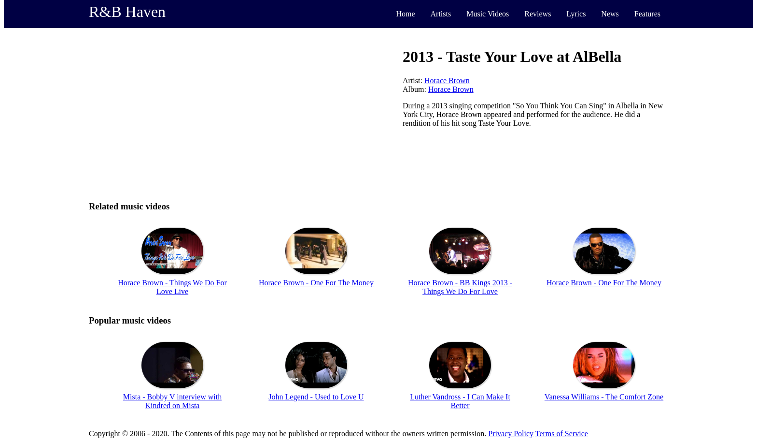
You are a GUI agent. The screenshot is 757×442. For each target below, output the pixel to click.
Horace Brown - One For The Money (316, 283)
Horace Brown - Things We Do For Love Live (172, 287)
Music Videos (487, 14)
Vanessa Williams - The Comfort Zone (604, 397)
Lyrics (576, 14)
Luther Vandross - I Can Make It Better (460, 401)
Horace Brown (447, 80)
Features (647, 14)
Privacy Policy (510, 433)
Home (405, 14)
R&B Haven (127, 11)
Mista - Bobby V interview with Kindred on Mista (172, 401)
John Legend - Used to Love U (316, 397)
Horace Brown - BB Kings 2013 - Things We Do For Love (460, 287)
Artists (441, 14)
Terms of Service (561, 433)
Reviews (537, 14)
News (609, 14)
